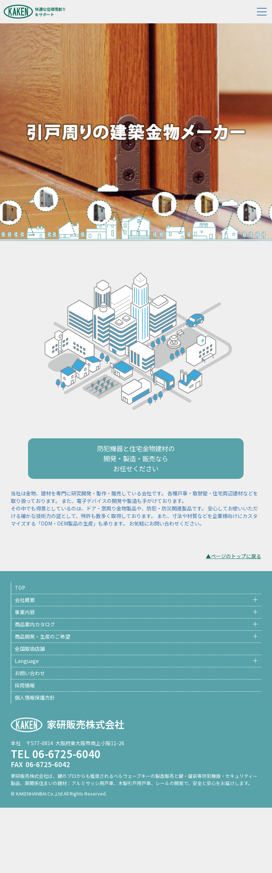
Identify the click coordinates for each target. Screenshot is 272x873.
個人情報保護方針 (35, 697)
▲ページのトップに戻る (233, 556)
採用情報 (25, 685)
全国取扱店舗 (30, 648)
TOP (20, 587)
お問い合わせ (30, 673)
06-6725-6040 (66, 753)
